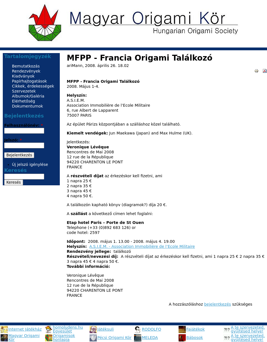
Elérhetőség (23, 101)
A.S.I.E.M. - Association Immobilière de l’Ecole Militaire (142, 246)
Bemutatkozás (26, 66)
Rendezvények (26, 71)
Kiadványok (23, 76)
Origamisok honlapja (64, 337)
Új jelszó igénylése (30, 164)
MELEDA (150, 337)
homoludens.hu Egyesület (68, 329)
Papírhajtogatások (29, 81)
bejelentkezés (217, 304)
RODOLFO (151, 329)
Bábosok (194, 337)
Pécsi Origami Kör (114, 337)
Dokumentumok (27, 106)
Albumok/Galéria (28, 96)
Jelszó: (13, 140)
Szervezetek (24, 91)
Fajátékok (195, 329)
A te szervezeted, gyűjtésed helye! (248, 329)
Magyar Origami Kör (23, 337)
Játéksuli (105, 329)
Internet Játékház (25, 329)
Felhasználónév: (23, 125)
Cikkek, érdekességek (33, 86)
